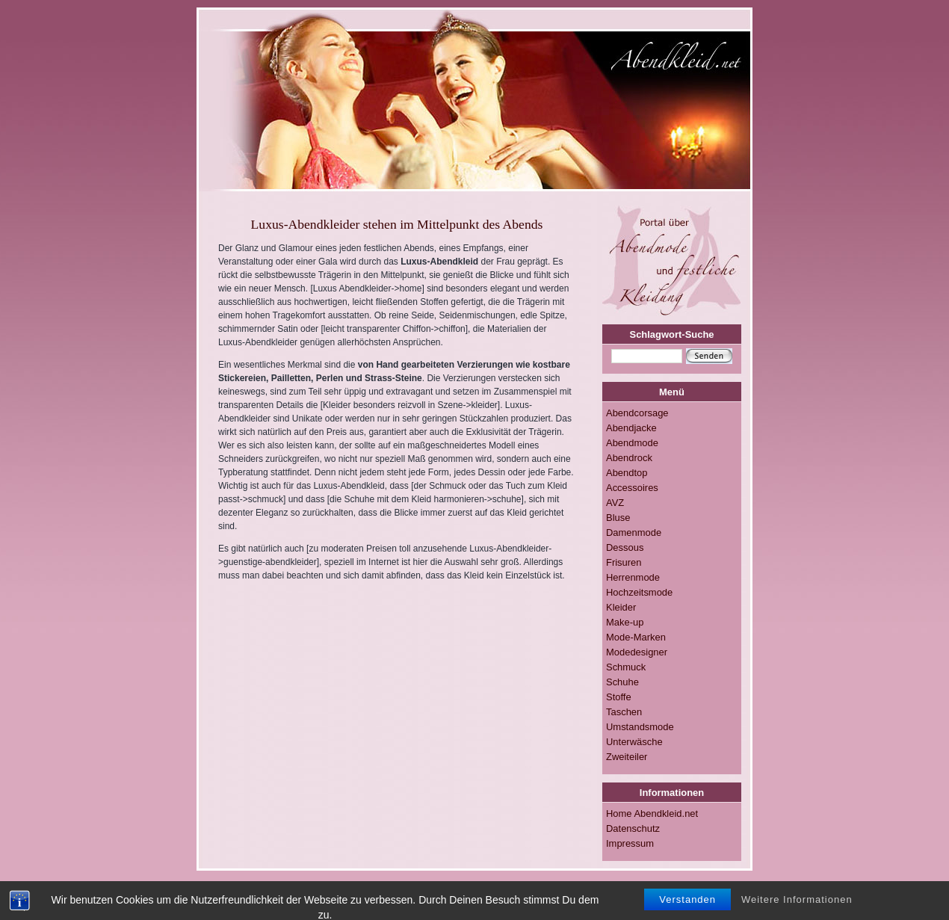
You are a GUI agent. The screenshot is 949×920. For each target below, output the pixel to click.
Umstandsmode (640, 726)
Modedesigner (636, 652)
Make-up (624, 622)
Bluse (618, 517)
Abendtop (626, 472)
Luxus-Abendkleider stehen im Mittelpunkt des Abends (397, 224)
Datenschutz (633, 828)
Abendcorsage (637, 413)
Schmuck (626, 667)
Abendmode (632, 442)
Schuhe (622, 682)
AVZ (615, 502)
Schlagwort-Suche (672, 334)
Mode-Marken (636, 637)
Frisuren (624, 562)
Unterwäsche (634, 741)
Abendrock (629, 457)
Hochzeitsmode (639, 592)
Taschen (624, 711)
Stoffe (618, 697)
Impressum (630, 843)
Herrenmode (633, 577)
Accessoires (632, 487)
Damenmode (633, 532)
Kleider (621, 607)
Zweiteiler (626, 756)
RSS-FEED (452, 896)
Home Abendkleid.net (652, 813)
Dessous (624, 547)
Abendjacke (631, 427)
